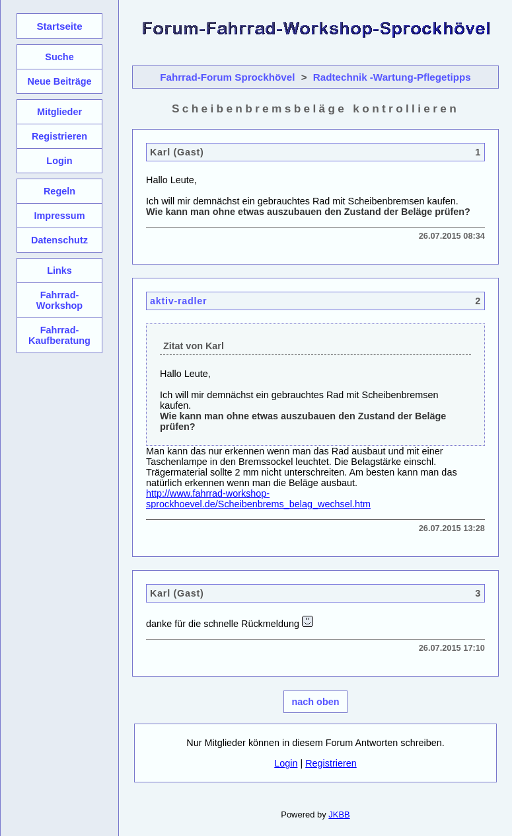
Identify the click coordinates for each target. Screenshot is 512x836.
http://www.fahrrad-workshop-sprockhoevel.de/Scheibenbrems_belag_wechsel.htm (258, 498)
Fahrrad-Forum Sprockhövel (227, 77)
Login (285, 763)
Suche (59, 57)
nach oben (316, 701)
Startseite (59, 26)
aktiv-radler (178, 301)
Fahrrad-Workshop (59, 300)
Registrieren (331, 763)
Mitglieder (59, 111)
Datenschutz (59, 240)
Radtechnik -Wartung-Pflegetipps (392, 77)
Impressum (59, 215)
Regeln (59, 191)
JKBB (338, 814)
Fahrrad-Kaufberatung (59, 335)
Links (59, 270)
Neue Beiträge (59, 81)
